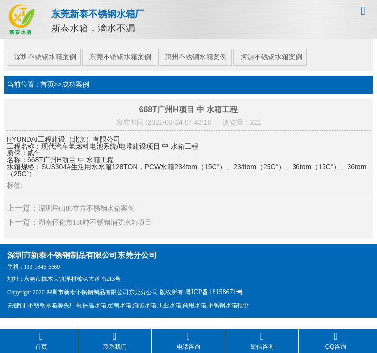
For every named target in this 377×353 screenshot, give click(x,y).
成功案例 (75, 80)
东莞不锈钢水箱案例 (121, 52)
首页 (47, 80)
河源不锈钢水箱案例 (276, 52)
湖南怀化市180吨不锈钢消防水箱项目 (95, 218)
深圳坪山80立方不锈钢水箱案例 (86, 204)
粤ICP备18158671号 (214, 287)
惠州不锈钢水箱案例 (198, 52)
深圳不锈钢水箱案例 (43, 52)
